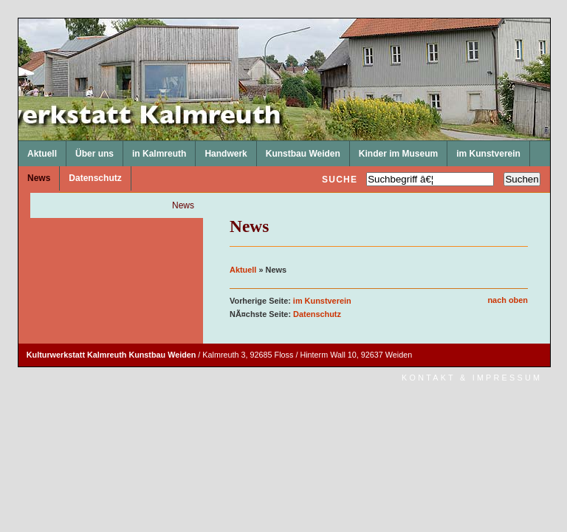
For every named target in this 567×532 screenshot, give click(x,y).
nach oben (507, 300)
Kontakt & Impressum (472, 377)
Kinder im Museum (394, 150)
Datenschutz (90, 175)
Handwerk (221, 150)
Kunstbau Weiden (298, 150)
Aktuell (37, 150)
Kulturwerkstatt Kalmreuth (18, 18)
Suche (339, 179)
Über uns (90, 150)
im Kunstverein (483, 150)
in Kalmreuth (154, 150)
